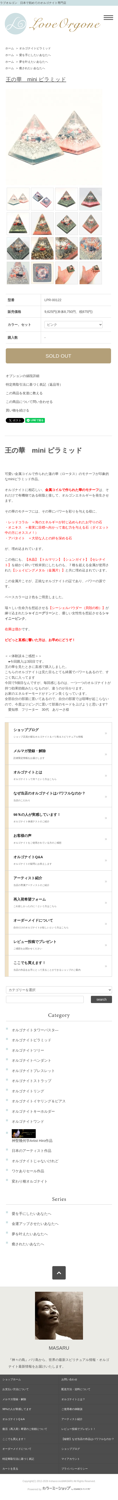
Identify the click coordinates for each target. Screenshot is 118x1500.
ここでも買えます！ (60, 967)
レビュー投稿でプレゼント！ (78, 1428)
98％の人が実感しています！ (60, 819)
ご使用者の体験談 (72, 1409)
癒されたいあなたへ (32, 68)
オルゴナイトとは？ (73, 1399)
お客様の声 (60, 840)
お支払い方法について (15, 1389)
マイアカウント (70, 1458)
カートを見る (10, 1468)
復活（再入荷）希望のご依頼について (24, 1428)
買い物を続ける (17, 410)
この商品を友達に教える (24, 393)
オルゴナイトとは (60, 777)
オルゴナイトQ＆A (13, 1419)
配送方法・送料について (75, 1389)
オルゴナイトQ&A (60, 861)
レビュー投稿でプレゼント (60, 946)
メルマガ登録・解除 (60, 755)
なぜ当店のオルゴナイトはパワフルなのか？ (60, 798)
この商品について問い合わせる (29, 402)
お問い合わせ (69, 1379)
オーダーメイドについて (60, 925)
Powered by (59, 1489)
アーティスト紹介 (60, 882)
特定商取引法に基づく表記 (18, 1458)
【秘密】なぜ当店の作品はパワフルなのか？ (87, 1439)
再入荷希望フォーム (60, 904)
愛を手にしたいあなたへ (35, 55)
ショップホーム (11, 1379)
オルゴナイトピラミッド (35, 48)
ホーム (9, 48)
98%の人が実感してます (16, 1409)
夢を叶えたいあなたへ (33, 61)
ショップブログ (60, 734)
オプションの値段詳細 (22, 376)
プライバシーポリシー (74, 1468)
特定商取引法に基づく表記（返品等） (34, 384)
